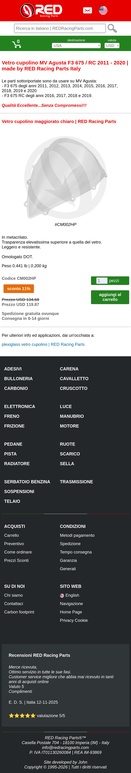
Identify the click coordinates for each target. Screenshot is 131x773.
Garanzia (68, 560)
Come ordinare (18, 552)
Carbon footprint (19, 612)
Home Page (71, 612)
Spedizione (70, 543)
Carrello (11, 535)
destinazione (76, 40)
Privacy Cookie (74, 620)
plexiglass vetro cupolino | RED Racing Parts (43, 344)
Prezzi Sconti (16, 560)
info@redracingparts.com (65, 747)
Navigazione (71, 603)
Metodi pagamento (77, 535)
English (72, 595)
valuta (112, 40)
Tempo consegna (76, 552)
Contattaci (13, 603)
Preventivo (14, 543)
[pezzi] (102, 280)
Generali (68, 568)
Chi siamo (13, 595)
